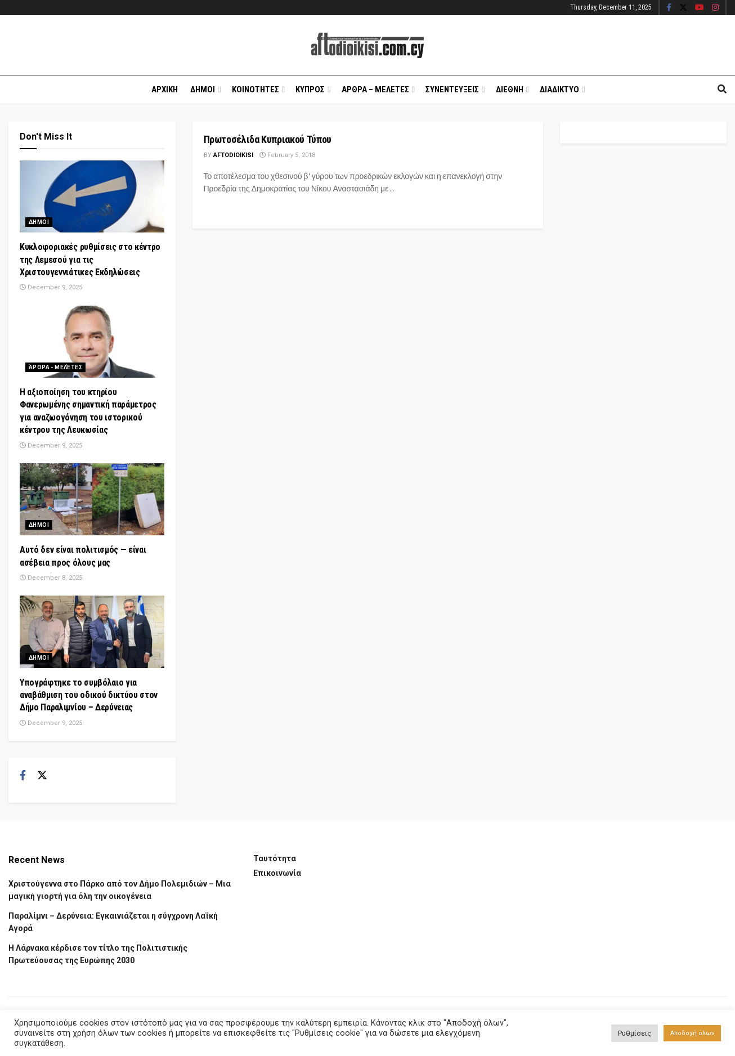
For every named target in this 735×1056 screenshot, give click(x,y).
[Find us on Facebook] (23, 775)
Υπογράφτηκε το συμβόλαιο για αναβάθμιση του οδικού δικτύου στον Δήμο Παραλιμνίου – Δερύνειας (89, 695)
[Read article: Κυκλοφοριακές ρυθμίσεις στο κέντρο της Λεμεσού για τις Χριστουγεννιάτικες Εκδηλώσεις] (92, 196)
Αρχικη (164, 89)
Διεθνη (509, 89)
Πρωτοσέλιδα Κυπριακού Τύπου (267, 139)
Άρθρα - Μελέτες (55, 367)
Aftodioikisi (233, 155)
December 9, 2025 (51, 287)
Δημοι (202, 89)
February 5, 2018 (287, 155)
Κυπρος (310, 89)
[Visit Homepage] (367, 45)
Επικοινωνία (277, 873)
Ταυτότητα (274, 858)
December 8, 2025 (51, 577)
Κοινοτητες (255, 89)
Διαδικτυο (559, 89)
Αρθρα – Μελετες (375, 89)
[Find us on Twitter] (42, 775)
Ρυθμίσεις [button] (634, 1033)
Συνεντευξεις (452, 89)
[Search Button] (722, 89)
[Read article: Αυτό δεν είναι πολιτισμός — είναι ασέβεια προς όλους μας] (92, 499)
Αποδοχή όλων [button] (692, 1033)
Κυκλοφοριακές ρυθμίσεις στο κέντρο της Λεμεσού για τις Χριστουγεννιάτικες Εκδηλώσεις (90, 259)
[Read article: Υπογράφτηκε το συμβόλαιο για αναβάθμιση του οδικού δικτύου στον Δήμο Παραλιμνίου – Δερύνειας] (92, 632)
